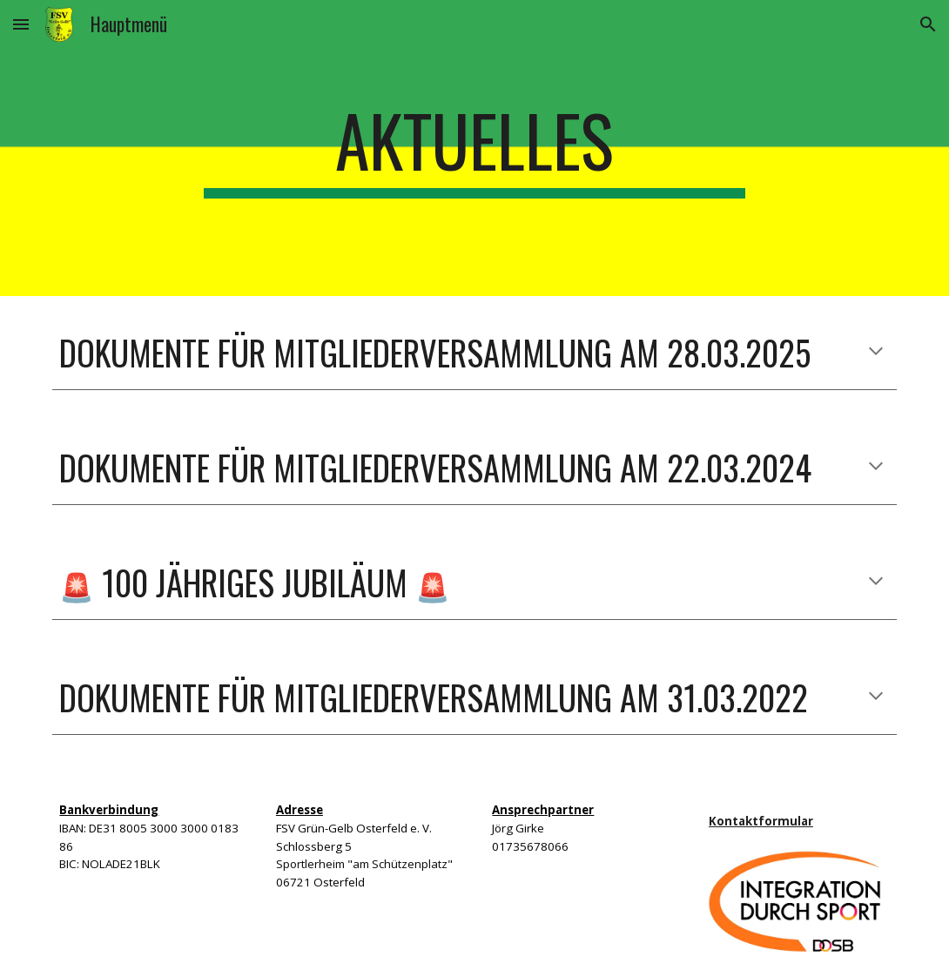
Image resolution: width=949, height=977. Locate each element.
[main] (474, 148)
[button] (21, 24)
